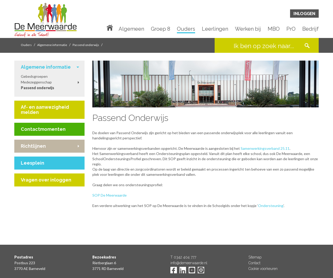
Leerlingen (215, 29)
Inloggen (304, 13)
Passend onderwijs (86, 45)
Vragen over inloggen (46, 180)
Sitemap (254, 257)
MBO (274, 29)
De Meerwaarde (45, 20)
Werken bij (248, 29)
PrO (291, 29)
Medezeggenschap (36, 82)
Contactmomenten (43, 129)
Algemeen (131, 29)
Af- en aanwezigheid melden (45, 109)
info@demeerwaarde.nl (188, 263)
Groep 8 (160, 29)
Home (110, 27)
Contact (254, 263)
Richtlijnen (33, 146)
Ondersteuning (270, 205)
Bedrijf (310, 29)
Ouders (186, 29)
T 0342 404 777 (183, 257)
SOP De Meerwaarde (109, 195)
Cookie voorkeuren (263, 269)
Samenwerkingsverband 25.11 (265, 148)
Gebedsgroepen (34, 76)
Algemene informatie (52, 45)
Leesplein (32, 163)
